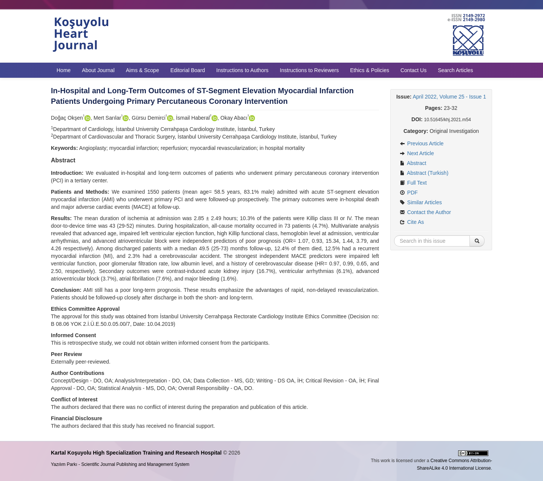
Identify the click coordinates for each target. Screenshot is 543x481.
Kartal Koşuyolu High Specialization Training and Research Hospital (136, 453)
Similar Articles (421, 202)
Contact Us (413, 70)
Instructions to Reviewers (309, 70)
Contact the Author (425, 212)
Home (64, 70)
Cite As (412, 222)
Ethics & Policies (369, 70)
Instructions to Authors (242, 70)
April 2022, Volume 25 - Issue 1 (449, 97)
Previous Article (421, 143)
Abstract (413, 163)
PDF (409, 193)
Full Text (413, 183)
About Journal (98, 70)
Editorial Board (187, 70)
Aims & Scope (142, 70)
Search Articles (455, 70)
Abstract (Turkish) (424, 173)
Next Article (417, 153)
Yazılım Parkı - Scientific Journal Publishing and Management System (120, 464)
